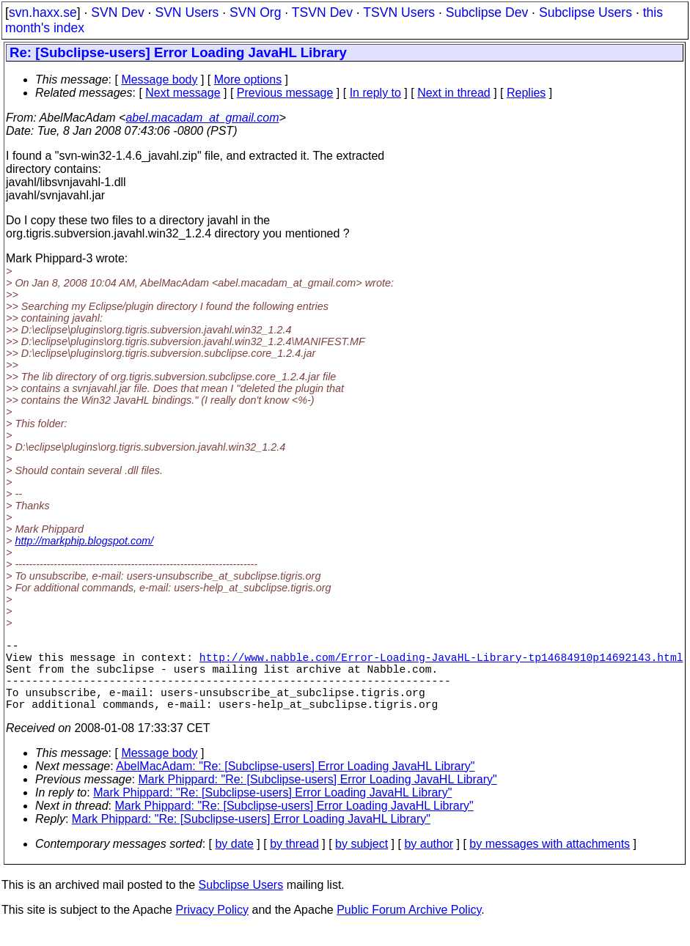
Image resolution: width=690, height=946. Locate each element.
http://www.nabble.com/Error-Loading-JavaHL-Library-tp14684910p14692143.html (441, 662)
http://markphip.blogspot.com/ (84, 541)
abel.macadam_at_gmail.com (202, 117)
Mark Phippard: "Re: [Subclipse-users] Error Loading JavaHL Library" (318, 797)
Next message (182, 92)
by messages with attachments (549, 861)
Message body (159, 79)
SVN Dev (117, 12)
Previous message (285, 92)
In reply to (375, 92)
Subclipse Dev (487, 12)
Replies (526, 92)
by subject (361, 861)
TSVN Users (399, 12)
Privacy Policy (212, 927)
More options (248, 79)
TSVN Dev (322, 12)
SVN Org (255, 12)
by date (234, 861)
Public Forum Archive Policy (409, 927)
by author (428, 861)
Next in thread (454, 92)
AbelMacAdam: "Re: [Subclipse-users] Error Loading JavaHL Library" (295, 783)
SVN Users (187, 12)
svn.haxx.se (43, 12)
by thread (294, 861)
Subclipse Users (585, 12)
